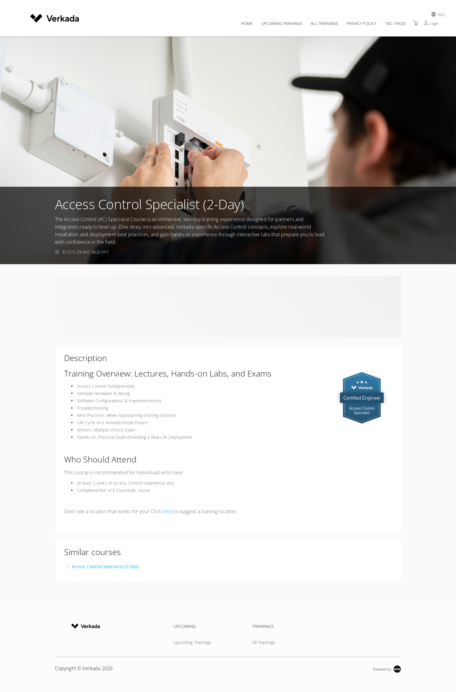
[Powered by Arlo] (387, 668)
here (168, 511)
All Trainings (324, 23)
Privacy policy (361, 23)
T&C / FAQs (395, 23)
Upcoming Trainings (282, 23)
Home (247, 23)
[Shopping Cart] (415, 23)
